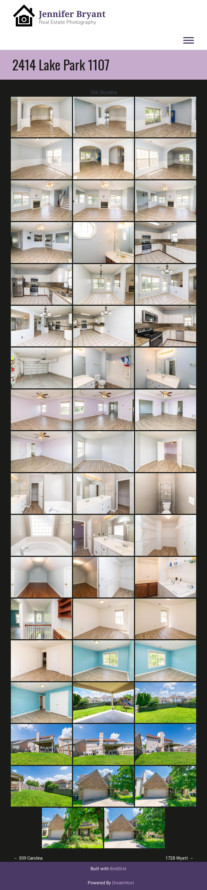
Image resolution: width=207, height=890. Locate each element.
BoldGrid (118, 868)
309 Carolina (28, 858)
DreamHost (123, 882)
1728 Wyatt (179, 858)
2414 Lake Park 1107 (61, 64)
